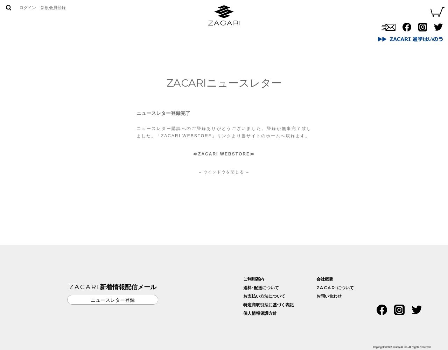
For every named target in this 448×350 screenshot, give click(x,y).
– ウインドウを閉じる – (224, 172)
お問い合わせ (273, 36)
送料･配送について (261, 287)
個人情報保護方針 (260, 313)
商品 (165, 36)
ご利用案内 (253, 279)
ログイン (27, 7)
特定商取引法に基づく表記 (268, 304)
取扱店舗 (238, 36)
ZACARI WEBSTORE (224, 154)
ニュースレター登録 (113, 300)
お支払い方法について (264, 296)
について (335, 287)
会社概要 (324, 279)
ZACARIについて (200, 36)
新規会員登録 (53, 7)
